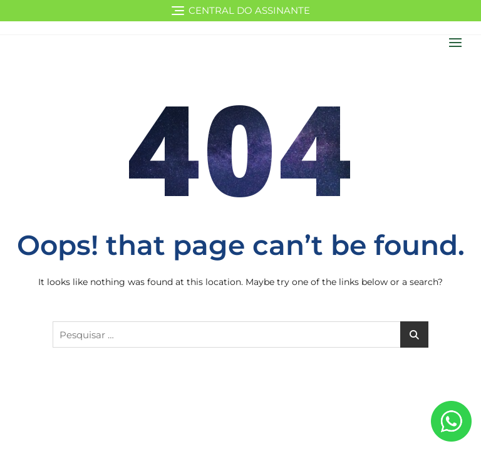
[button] (458, 42)
